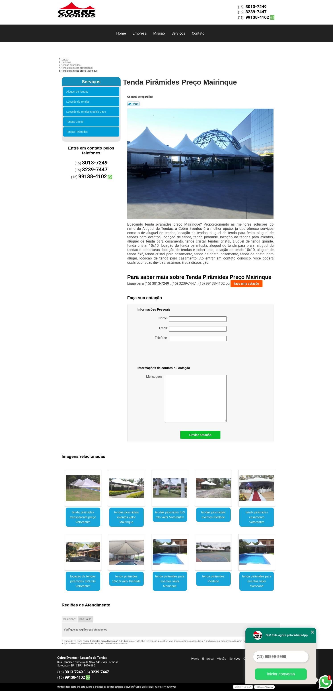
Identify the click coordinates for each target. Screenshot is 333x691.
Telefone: (191, 338)
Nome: (192, 319)
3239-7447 (256, 11)
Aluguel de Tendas (78, 91)
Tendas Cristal (75, 121)
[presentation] (166, 354)
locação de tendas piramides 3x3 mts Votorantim (83, 581)
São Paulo (85, 619)
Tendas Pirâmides (77, 131)
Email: (193, 329)
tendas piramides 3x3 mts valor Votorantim (170, 514)
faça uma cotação (246, 283)
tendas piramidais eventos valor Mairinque (126, 517)
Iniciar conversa (281, 674)
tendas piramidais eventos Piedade (213, 514)
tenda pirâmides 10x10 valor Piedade (126, 579)
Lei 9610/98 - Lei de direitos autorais (109, 643)
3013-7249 (256, 6)
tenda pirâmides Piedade (213, 579)
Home (121, 33)
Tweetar (133, 104)
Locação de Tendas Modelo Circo (86, 111)
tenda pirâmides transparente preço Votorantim (83, 517)
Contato (198, 33)
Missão (159, 33)
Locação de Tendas (78, 101)
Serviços (178, 33)
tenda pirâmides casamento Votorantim (257, 517)
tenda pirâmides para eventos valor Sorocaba (256, 581)
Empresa (140, 33)
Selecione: (70, 619)
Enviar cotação (200, 435)
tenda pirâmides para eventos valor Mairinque (170, 581)
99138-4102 (257, 17)
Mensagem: (186, 398)
